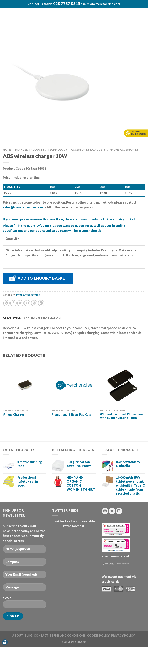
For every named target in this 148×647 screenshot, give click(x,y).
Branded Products (29, 149)
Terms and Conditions (68, 635)
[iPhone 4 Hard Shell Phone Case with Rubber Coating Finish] (122, 384)
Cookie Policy (98, 635)
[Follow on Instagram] (105, 511)
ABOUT (17, 635)
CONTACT (41, 635)
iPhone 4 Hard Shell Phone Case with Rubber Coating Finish (121, 415)
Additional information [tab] (42, 318)
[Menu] (5, 12)
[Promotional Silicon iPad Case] (73, 384)
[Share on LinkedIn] (41, 303)
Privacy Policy (123, 635)
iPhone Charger (13, 414)
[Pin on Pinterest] (34, 303)
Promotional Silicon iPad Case (71, 414)
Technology (57, 149)
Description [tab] (12, 318)
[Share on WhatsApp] (6, 303)
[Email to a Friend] (27, 303)
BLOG (28, 635)
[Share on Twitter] (20, 303)
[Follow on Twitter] (112, 511)
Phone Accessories (123, 149)
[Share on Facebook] (13, 303)
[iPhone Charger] (25, 384)
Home (7, 149)
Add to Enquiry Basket (42, 278)
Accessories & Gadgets (88, 149)
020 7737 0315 (66, 3)
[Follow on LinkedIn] (119, 511)
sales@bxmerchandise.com (101, 4)
